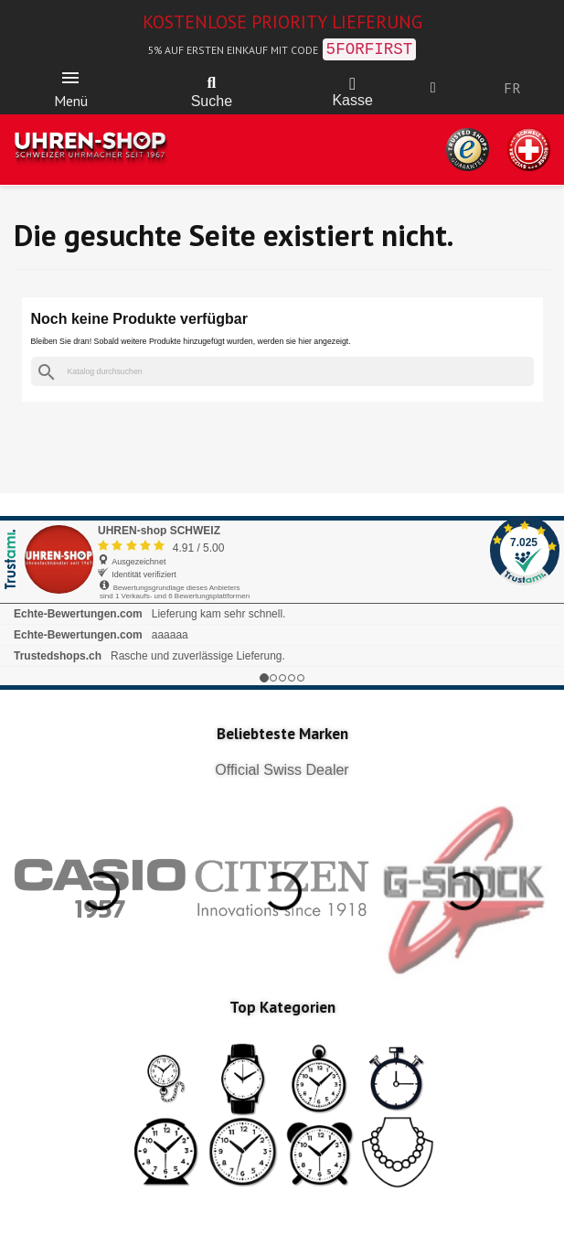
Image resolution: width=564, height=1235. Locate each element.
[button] (211, 83)
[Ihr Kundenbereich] (433, 87)
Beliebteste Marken (282, 734)
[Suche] (282, 372)
